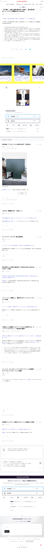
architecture (7, 213)
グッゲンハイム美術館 (26, 379)
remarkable (17, 331)
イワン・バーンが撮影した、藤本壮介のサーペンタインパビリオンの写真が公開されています (20, 306)
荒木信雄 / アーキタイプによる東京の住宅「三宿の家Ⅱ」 (17, 144)
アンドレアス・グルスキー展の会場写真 (12, 236)
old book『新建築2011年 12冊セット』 (12, 210)
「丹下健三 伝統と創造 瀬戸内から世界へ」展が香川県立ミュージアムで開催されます (18, 18)
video (8, 373)
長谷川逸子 (4, 280)
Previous (39, 82)
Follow (34, 116)
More (37, 131)
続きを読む (22, 193)
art (5, 239)
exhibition (9, 239)
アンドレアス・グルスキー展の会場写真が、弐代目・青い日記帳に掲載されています (18, 245)
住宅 (7, 148)
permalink (12, 57)
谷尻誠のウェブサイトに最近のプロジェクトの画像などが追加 (18, 422)
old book (12, 213)
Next (41, 82)
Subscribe (37, 125)
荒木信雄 (12, 148)
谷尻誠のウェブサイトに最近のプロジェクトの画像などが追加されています (16, 429)
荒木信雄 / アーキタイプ (6, 189)
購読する (7, 531)
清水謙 (15, 148)
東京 (9, 148)
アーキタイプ (4, 148)
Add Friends (25, 125)
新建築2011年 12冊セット (10, 221)
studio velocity (32, 342)
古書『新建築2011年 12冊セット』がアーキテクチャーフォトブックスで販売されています (19, 218)
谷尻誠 (3, 432)
